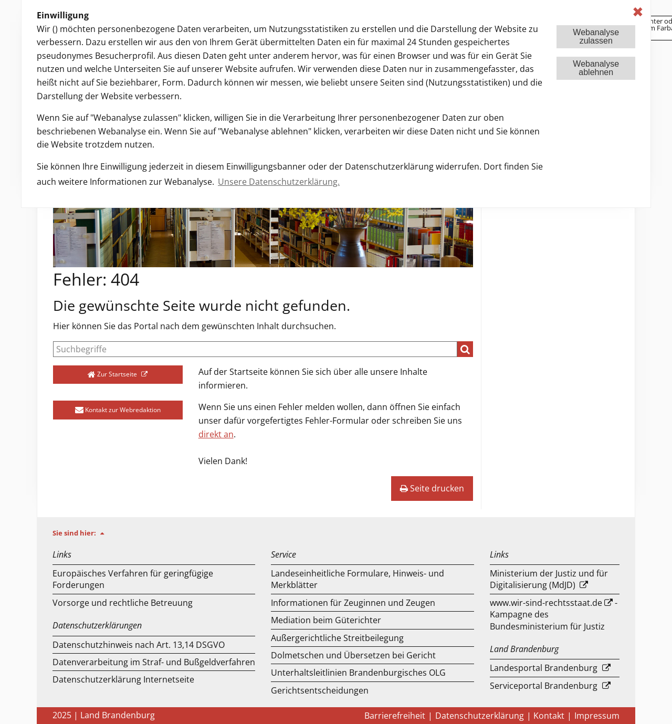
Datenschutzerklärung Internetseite (123, 679)
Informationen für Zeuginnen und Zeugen (353, 602)
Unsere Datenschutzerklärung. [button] (279, 181)
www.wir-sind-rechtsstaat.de (546, 602)
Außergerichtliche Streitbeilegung (337, 638)
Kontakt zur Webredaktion (118, 409)
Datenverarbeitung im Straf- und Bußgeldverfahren (153, 662)
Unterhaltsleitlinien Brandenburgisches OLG (358, 672)
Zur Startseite (113, 374)
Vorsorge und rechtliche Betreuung (122, 602)
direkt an (216, 434)
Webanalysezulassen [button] (596, 36)
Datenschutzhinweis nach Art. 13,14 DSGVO (138, 644)
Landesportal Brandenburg (543, 668)
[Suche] (255, 349)
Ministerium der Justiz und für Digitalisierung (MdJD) (549, 579)
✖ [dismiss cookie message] (638, 12)
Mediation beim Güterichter (326, 620)
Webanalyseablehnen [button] (596, 68)
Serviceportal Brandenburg (543, 685)
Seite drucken (432, 488)
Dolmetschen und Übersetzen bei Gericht (353, 655)
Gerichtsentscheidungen (320, 690)
